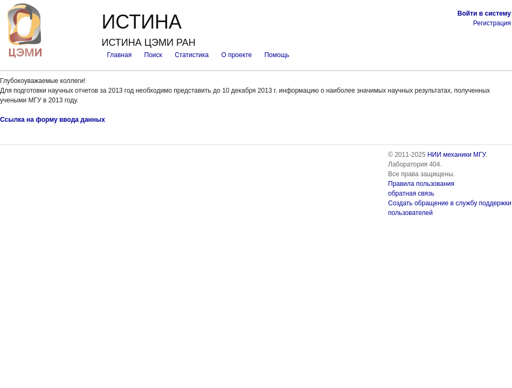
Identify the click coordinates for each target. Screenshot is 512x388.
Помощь (276, 55)
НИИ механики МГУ (456, 154)
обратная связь (411, 193)
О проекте (237, 55)
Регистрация (492, 23)
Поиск (153, 55)
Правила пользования (421, 184)
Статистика (192, 55)
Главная (119, 55)
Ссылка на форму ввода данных (52, 119)
